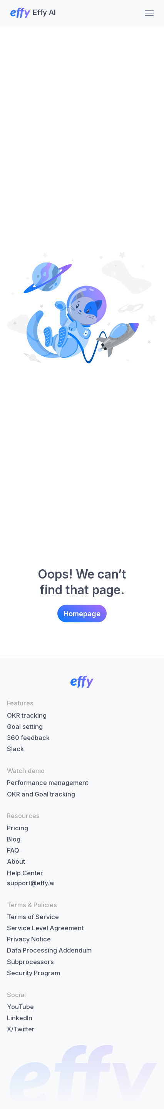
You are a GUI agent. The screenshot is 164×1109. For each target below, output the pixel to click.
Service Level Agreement (45, 928)
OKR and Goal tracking (41, 794)
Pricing (17, 828)
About (16, 861)
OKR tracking (27, 715)
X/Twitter (21, 1029)
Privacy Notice (29, 939)
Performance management (47, 782)
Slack (15, 749)
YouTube (20, 1007)
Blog (13, 839)
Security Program (33, 973)
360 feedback (28, 738)
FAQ (13, 850)
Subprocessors (30, 962)
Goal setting (25, 726)
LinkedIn (19, 1018)
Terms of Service (33, 917)
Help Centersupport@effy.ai (31, 878)
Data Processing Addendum (49, 950)
